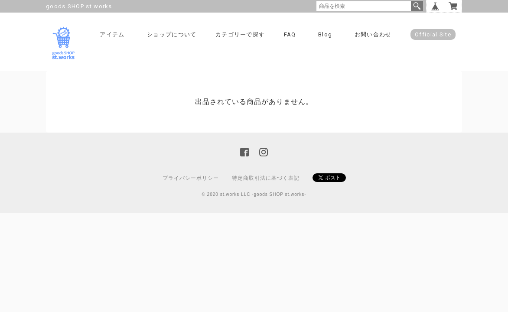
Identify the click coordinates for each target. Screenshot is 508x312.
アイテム (112, 34)
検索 (417, 6)
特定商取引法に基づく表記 (266, 178)
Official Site (433, 34)
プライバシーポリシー (191, 178)
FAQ (290, 34)
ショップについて (171, 34)
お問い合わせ (373, 34)
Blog (325, 34)
